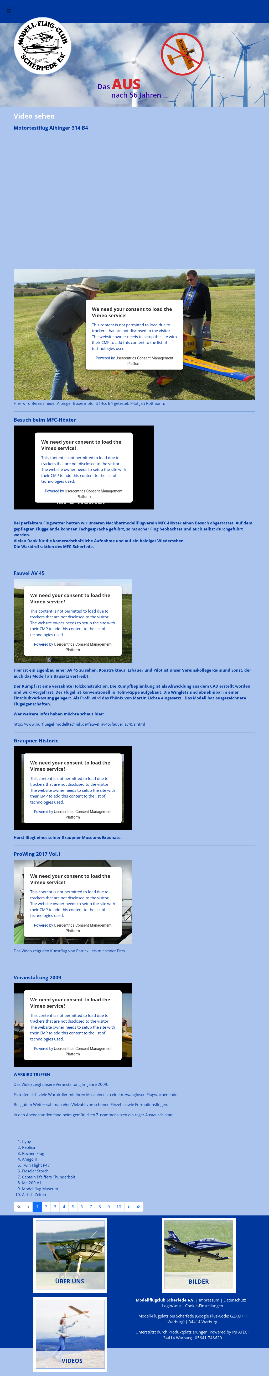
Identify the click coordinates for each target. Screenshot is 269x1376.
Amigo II (29, 1159)
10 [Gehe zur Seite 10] (118, 1207)
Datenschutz (235, 1300)
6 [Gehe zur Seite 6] (82, 1207)
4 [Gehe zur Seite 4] (64, 1207)
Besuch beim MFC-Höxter (45, 419)
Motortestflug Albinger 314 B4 (51, 127)
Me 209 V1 (32, 1182)
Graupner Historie (36, 740)
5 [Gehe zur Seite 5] (73, 1207)
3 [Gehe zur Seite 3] (55, 1207)
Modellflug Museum (40, 1188)
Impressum (209, 1300)
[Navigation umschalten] (9, 11)
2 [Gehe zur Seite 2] (46, 1207)
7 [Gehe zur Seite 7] (91, 1207)
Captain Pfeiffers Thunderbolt (48, 1177)
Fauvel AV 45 (29, 573)
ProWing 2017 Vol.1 (37, 854)
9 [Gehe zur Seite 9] (108, 1207)
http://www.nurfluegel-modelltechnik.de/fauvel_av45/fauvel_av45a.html (79, 724)
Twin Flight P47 (36, 1165)
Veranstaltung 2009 (37, 977)
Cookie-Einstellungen (204, 1305)
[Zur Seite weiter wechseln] (128, 1207)
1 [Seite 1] (37, 1207)
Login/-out (171, 1305)
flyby (26, 1141)
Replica (28, 1147)
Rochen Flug (33, 1153)
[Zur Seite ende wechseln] (138, 1207)
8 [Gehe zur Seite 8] (100, 1207)
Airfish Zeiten (34, 1194)
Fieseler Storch (35, 1170)
